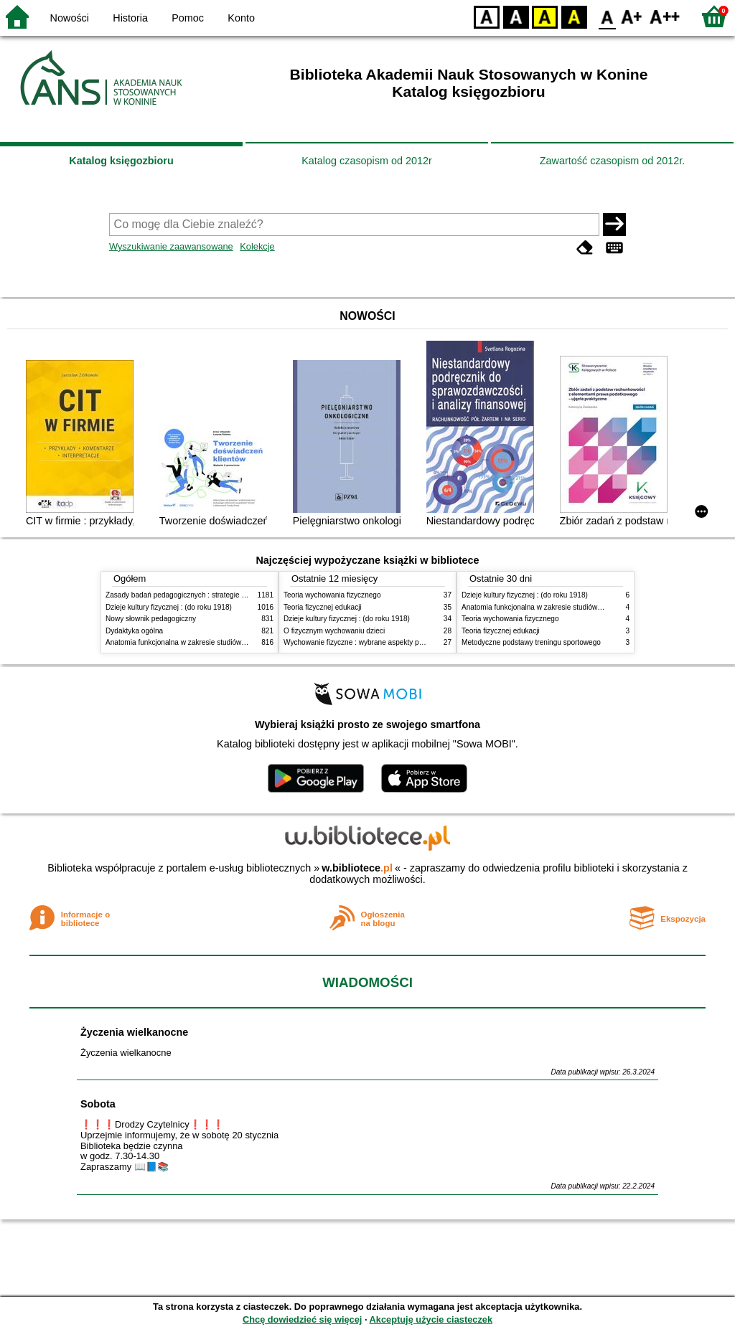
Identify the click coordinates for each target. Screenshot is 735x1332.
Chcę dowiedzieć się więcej (302, 1319)
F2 (665, 16)
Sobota (98, 1104)
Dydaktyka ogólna (134, 631)
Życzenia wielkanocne (134, 1032)
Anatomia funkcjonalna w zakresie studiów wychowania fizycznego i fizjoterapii (231, 642)
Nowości (69, 18)
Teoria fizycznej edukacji (323, 607)
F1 (632, 16)
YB (544, 16)
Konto (241, 18)
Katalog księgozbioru (121, 160)
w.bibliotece (357, 868)
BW (516, 16)
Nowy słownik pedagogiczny (151, 619)
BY (573, 16)
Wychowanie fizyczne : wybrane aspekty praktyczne (367, 642)
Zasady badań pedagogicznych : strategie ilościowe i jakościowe (209, 595)
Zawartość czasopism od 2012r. (612, 160)
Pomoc (188, 18)
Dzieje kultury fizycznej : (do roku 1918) (169, 607)
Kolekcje (257, 246)
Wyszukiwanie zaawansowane (171, 246)
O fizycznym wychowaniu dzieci (334, 631)
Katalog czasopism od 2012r (366, 160)
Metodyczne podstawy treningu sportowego (531, 642)
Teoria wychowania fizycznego (332, 595)
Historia (130, 18)
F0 (607, 16)
